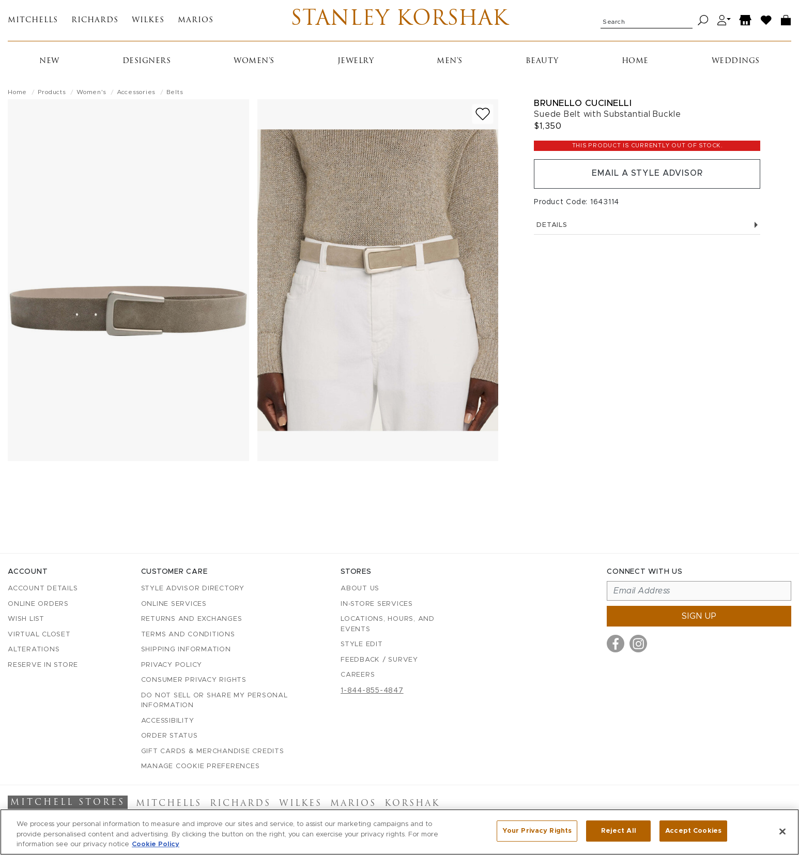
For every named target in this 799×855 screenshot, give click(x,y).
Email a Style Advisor (647, 175)
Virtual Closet (39, 634)
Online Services (174, 604)
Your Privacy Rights (537, 831)
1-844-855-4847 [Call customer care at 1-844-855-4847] (372, 690)
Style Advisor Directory (192, 588)
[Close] (782, 831)
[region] (399, 832)
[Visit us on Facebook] (615, 643)
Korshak (412, 804)
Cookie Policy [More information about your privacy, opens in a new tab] (155, 844)
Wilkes (148, 21)
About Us (360, 588)
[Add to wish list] (482, 114)
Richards (94, 21)
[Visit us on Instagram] (638, 643)
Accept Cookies (693, 831)
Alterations (33, 649)
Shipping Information (186, 649)
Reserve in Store (43, 665)
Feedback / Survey (379, 659)
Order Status (169, 735)
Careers (358, 674)
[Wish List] (766, 21)
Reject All (618, 831)
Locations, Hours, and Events (388, 624)
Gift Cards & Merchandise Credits (212, 751)
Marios (195, 21)
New (49, 62)
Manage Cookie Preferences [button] (200, 766)
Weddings (736, 62)
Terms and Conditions (188, 634)
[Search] (703, 21)
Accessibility (167, 720)
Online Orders (38, 604)
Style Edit (362, 644)
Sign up (699, 616)
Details (647, 226)
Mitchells (33, 21)
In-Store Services (377, 604)
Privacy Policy (172, 665)
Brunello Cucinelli (583, 103)
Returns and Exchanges (191, 619)
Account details (43, 588)
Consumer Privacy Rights (194, 680)
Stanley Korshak (399, 20)
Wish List (26, 619)
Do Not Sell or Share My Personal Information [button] (214, 700)
